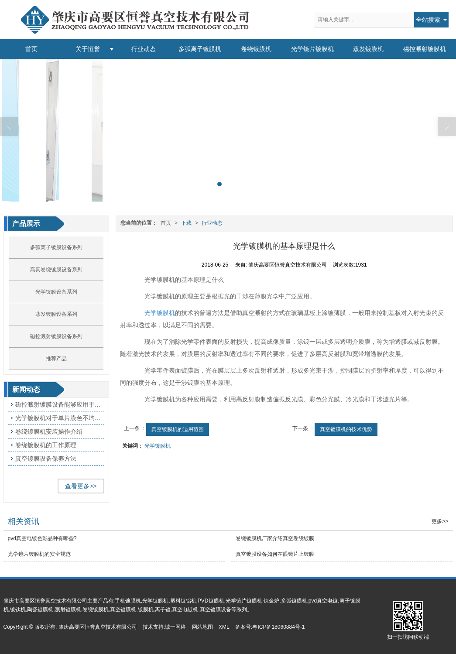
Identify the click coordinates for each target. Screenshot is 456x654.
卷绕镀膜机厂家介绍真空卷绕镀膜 (275, 538)
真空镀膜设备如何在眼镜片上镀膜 (275, 554)
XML (224, 627)
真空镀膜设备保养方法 (45, 458)
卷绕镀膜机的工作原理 (45, 445)
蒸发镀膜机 (368, 48)
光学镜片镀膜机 (312, 48)
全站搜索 (428, 19)
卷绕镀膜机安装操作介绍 (48, 431)
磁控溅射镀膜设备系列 (56, 336)
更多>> (440, 521)
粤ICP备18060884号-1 (278, 627)
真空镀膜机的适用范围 (177, 429)
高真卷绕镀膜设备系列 (56, 270)
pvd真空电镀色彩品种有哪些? (42, 538)
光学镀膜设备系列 (56, 292)
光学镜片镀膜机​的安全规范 (39, 554)
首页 (31, 48)
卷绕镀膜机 (256, 48)
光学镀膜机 (159, 312)
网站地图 (202, 627)
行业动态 (143, 48)
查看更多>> (80, 486)
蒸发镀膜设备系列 (56, 314)
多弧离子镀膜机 (199, 48)
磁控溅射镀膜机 (424, 48)
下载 (186, 223)
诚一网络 (175, 627)
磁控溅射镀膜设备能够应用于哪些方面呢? (59, 404)
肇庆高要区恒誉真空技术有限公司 (97, 627)
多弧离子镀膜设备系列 (56, 247)
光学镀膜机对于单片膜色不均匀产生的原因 (59, 417)
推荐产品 (56, 359)
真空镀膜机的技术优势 (346, 429)
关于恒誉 (87, 48)
